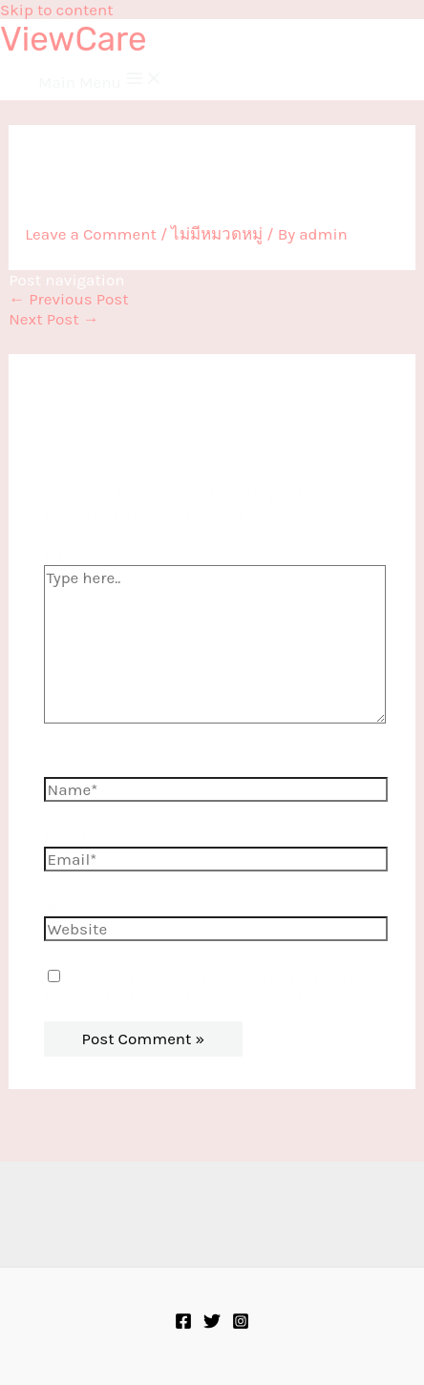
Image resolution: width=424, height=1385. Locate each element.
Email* (69, 837)
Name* (69, 767)
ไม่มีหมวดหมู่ (217, 233)
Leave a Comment (91, 233)
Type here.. (81, 555)
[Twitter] (212, 1323)
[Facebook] (183, 1323)
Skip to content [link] (57, 9)
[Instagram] (240, 1323)
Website (74, 906)
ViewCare (73, 39)
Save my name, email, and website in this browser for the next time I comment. (211, 986)
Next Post (54, 318)
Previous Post (69, 298)
